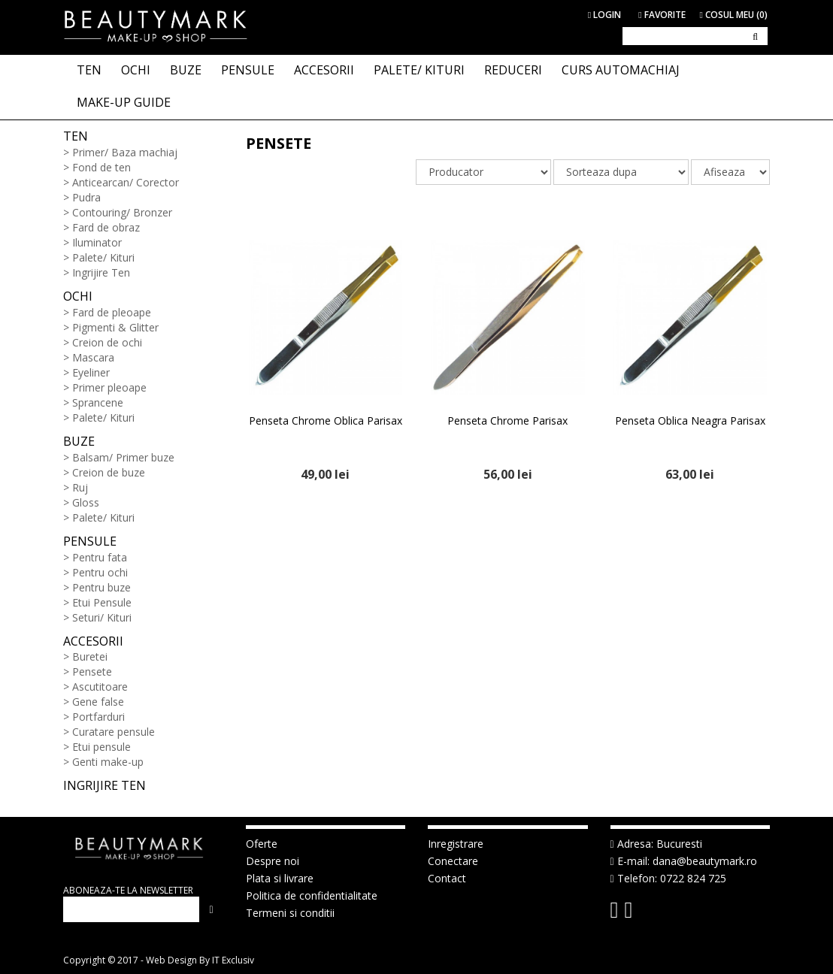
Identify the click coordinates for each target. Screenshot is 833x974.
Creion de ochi (107, 342)
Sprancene (97, 402)
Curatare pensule (113, 731)
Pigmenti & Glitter (115, 327)
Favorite (661, 14)
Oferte (261, 843)
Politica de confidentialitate (311, 895)
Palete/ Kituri (103, 257)
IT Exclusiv (233, 960)
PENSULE (247, 70)
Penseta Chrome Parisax (507, 420)
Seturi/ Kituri (102, 617)
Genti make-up (108, 762)
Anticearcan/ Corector (125, 182)
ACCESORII (324, 70)
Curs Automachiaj (621, 70)
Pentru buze (101, 587)
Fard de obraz (106, 227)
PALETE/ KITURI (419, 70)
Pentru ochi (100, 572)
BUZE (185, 70)
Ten (75, 136)
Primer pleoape (109, 387)
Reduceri (513, 70)
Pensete (92, 671)
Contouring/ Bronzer (122, 212)
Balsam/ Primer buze (123, 457)
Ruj (80, 487)
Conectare (453, 861)
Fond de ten (101, 167)
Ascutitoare (100, 686)
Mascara (93, 357)
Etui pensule (101, 747)
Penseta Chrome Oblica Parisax (325, 420)
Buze (79, 441)
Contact (447, 878)
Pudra (86, 197)
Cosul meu (734, 14)
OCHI (135, 70)
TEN (89, 70)
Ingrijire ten (104, 785)
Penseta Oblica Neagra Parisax (690, 420)
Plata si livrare (280, 878)
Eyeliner (91, 372)
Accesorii (93, 641)
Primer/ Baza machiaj (124, 152)
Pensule (90, 541)
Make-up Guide (124, 102)
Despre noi (272, 861)
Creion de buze (108, 472)
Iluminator (97, 242)
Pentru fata (99, 557)
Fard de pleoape (111, 312)
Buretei (90, 656)
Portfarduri (98, 716)
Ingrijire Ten (101, 272)
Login (604, 14)
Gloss (85, 502)
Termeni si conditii (290, 913)
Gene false (98, 701)
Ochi (77, 296)
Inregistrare (455, 843)
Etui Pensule (102, 602)
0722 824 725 (693, 878)
